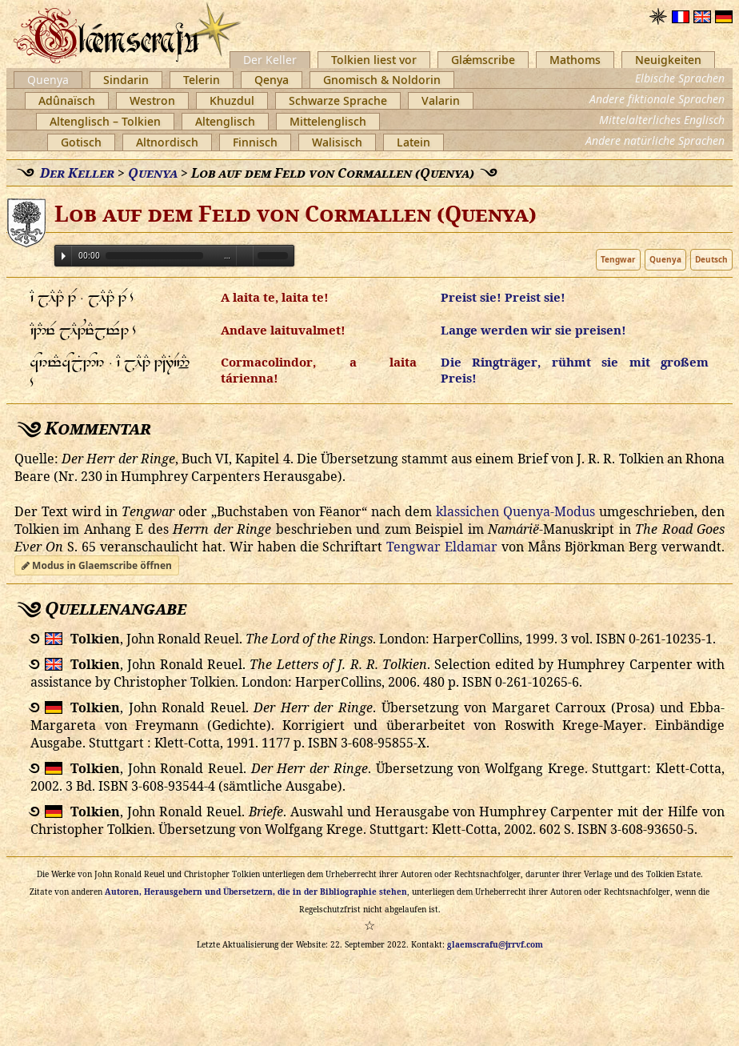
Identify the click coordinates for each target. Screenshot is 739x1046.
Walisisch (337, 142)
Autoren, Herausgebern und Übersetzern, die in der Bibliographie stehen (256, 891)
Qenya (271, 79)
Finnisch (255, 142)
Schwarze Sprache (338, 100)
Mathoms (575, 59)
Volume (245, 255)
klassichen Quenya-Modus (515, 511)
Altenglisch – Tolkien (105, 121)
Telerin (201, 79)
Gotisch (81, 142)
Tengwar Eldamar (441, 546)
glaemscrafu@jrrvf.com (495, 944)
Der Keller (270, 59)
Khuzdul (232, 100)
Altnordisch (167, 142)
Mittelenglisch (328, 121)
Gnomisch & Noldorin (382, 79)
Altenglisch (225, 121)
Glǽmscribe (483, 59)
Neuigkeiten (668, 59)
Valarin (440, 100)
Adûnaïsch (66, 100)
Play (64, 256)
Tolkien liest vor (374, 59)
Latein (413, 142)
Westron (152, 100)
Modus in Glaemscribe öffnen (97, 565)
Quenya (48, 79)
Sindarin (126, 79)
